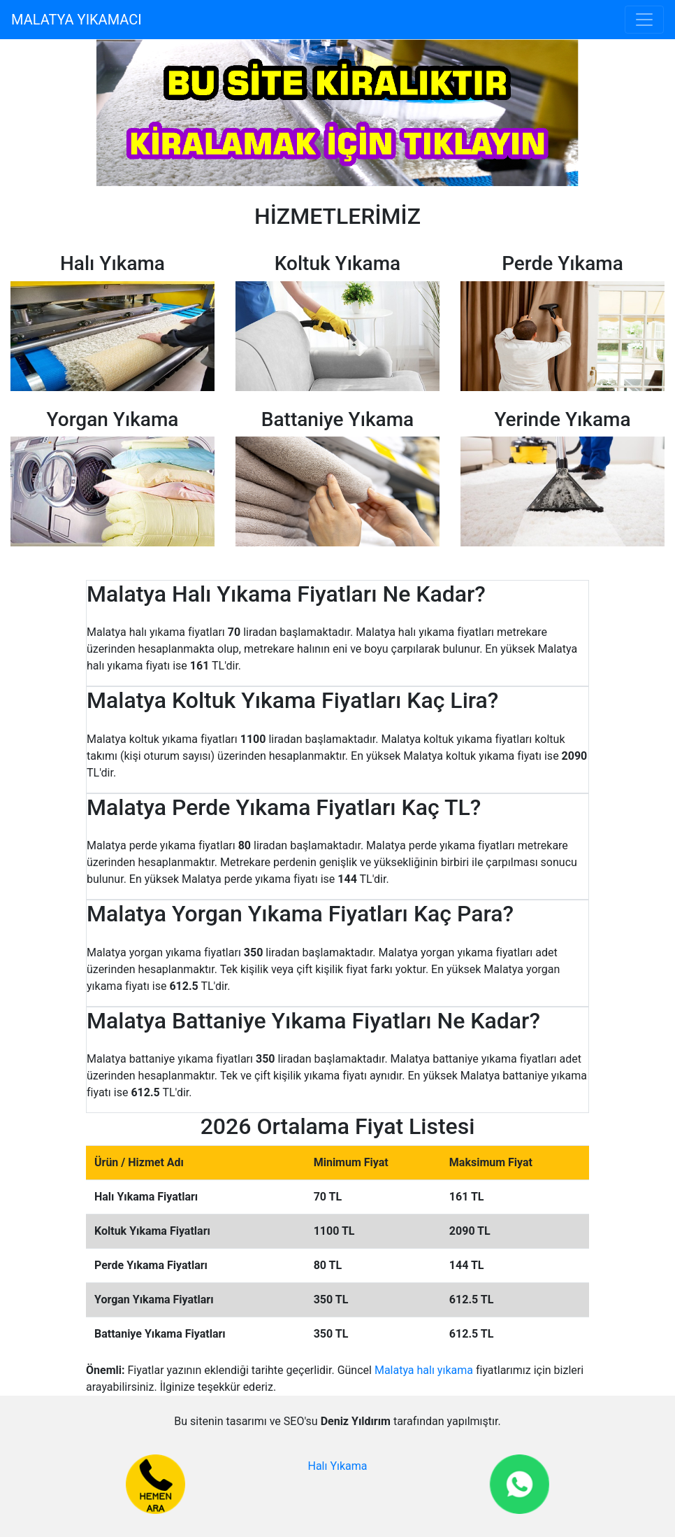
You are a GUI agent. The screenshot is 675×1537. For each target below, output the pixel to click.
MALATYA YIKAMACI (76, 19)
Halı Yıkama (337, 1466)
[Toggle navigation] (644, 20)
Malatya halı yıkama (424, 1370)
